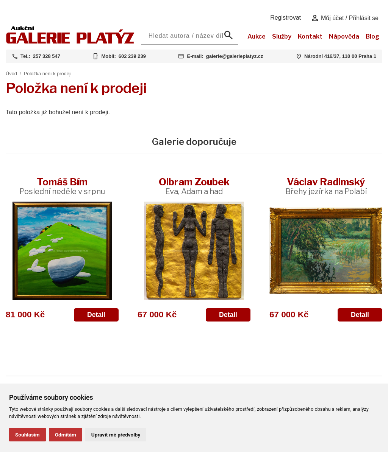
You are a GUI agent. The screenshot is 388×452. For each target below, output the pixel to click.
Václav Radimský (326, 186)
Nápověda (344, 36)
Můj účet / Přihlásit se (344, 18)
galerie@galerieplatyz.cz (234, 56)
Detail (96, 314)
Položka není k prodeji (48, 73)
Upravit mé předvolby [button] (115, 435)
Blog (372, 36)
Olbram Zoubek (194, 186)
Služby (281, 36)
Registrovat (285, 17)
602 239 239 (132, 56)
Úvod (11, 73)
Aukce (256, 36)
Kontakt (310, 36)
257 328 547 (46, 56)
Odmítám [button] (65, 435)
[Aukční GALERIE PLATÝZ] (70, 42)
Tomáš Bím (62, 186)
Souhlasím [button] (27, 435)
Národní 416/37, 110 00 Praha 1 (340, 56)
